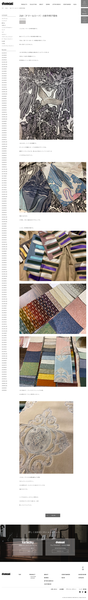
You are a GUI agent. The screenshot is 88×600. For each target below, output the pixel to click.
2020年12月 (4, 89)
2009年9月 (4, 388)
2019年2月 (4, 137)
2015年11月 (4, 219)
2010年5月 (4, 369)
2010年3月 (4, 374)
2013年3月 (4, 292)
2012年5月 (4, 315)
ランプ (3, 30)
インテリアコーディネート (8, 46)
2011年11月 (4, 328)
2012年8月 (4, 308)
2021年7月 (4, 73)
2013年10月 (4, 276)
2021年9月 (4, 69)
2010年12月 (4, 353)
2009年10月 (4, 385)
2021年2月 (4, 85)
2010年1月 (4, 379)
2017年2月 (4, 187)
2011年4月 (4, 344)
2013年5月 (4, 287)
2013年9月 (4, 278)
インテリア (22, 22)
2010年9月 (4, 360)
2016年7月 (4, 203)
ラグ (3, 32)
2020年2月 (4, 110)
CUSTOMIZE (47, 584)
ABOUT (41, 4)
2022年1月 (4, 60)
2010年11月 (4, 356)
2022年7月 (4, 53)
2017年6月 (4, 180)
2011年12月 (4, 326)
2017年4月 (4, 183)
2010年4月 (4, 372)
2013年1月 (4, 296)
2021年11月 (4, 64)
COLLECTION (33, 4)
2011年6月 (4, 340)
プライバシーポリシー (71, 589)
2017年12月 (4, 169)
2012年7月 (4, 310)
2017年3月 (4, 185)
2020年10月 (4, 94)
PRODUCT (32, 574)
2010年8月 (4, 363)
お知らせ (4, 25)
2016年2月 (4, 212)
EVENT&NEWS (67, 4)
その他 (3, 43)
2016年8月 (4, 201)
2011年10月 (4, 331)
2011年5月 (4, 342)
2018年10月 (4, 146)
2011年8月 (4, 335)
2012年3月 (4, 319)
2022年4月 (4, 55)
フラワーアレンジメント (7, 36)
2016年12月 (4, 192)
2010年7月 (4, 365)
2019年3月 (4, 135)
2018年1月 (4, 167)
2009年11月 (4, 383)
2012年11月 (4, 301)
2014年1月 (4, 269)
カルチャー (4, 34)
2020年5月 (4, 103)
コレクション (5, 18)
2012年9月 (4, 306)
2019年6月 (4, 128)
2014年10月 (4, 249)
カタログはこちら (60, 551)
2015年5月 (4, 233)
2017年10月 (4, 173)
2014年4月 (4, 262)
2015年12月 (4, 217)
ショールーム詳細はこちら (28, 551)
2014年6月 (4, 258)
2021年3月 (4, 82)
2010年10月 (4, 358)
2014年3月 (4, 265)
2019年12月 (4, 114)
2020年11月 (4, 91)
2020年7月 (4, 101)
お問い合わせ (54, 589)
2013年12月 (4, 271)
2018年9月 (4, 148)
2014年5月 (4, 260)
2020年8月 (4, 98)
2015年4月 (4, 235)
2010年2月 (4, 376)
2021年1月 (4, 87)
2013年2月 (4, 294)
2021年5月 (4, 78)
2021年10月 (4, 66)
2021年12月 (4, 62)
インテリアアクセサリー (7, 27)
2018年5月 (4, 158)
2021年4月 (4, 80)
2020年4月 (4, 105)
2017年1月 (4, 189)
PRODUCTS (24, 4)
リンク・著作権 (82, 589)
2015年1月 (4, 242)
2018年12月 (4, 142)
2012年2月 (4, 322)
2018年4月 (4, 160)
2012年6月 (4, 312)
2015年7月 (4, 228)
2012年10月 (4, 303)
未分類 (3, 41)
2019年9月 (4, 121)
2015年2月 (4, 239)
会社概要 (61, 589)
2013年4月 (4, 290)
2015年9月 (4, 224)
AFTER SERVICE (57, 4)
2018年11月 (4, 144)
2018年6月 (4, 155)
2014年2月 (4, 267)
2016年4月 (4, 208)
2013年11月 (4, 274)
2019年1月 (4, 139)
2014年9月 (4, 251)
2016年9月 (4, 199)
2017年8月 (4, 176)
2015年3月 (4, 237)
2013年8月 (4, 281)
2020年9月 (4, 96)
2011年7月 (4, 337)
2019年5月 (4, 130)
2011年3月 (4, 347)
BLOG (75, 4)
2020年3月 (4, 107)
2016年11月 (4, 194)
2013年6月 (4, 285)
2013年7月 (4, 283)
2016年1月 (4, 214)
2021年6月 (4, 75)
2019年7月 (4, 126)
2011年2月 (4, 349)
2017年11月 (4, 171)
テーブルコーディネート (7, 39)
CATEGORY (32, 578)
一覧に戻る (53, 515)
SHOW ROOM (82, 574)
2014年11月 (4, 246)
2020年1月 (4, 112)
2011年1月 (4, 351)
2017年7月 (4, 178)
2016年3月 (4, 210)
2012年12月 (4, 299)
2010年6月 (4, 367)
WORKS (48, 4)
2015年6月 (4, 230)
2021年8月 (4, 71)
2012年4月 (4, 317)
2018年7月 (4, 153)
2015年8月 (4, 226)
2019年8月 (4, 123)
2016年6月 (4, 205)
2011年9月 (4, 333)
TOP (2, 8)
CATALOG (81, 577)
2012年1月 (4, 324)
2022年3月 (4, 57)
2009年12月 (4, 381)
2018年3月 (4, 162)
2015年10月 (4, 221)
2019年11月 (4, 116)
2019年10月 (4, 119)
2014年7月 (4, 255)
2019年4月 (4, 132)
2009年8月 (4, 390)
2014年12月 (4, 244)
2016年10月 (4, 196)
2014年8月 (4, 253)
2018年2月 (4, 164)
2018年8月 (4, 151)
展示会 (3, 23)
